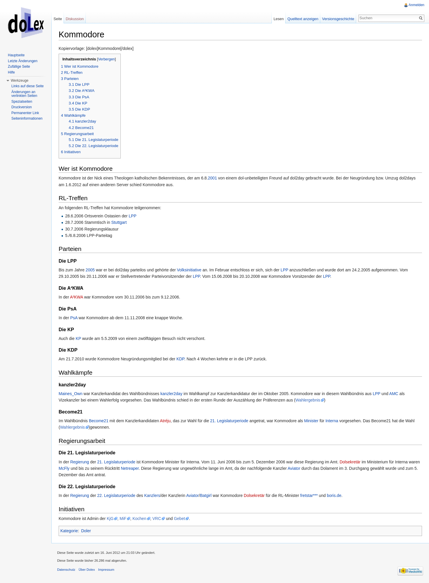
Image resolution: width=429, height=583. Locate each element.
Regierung (79, 462)
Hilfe (11, 72)
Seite (57, 19)
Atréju (165, 420)
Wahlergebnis (307, 400)
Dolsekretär (349, 462)
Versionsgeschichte (338, 19)
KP (78, 338)
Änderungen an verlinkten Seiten (24, 94)
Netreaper (130, 468)
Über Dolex (86, 569)
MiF (123, 518)
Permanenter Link (25, 113)
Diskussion (75, 19)
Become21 (98, 420)
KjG (110, 518)
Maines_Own (71, 393)
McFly (64, 468)
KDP (180, 359)
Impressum (106, 569)
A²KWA (76, 297)
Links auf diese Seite (27, 86)
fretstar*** (309, 495)
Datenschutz (66, 569)
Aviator (294, 468)
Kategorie (69, 530)
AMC (393, 393)
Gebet (179, 518)
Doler (86, 530)
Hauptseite (16, 55)
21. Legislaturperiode (229, 420)
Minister (311, 420)
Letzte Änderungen (22, 61)
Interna (331, 420)
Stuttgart (119, 222)
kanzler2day (171, 393)
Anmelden (416, 5)
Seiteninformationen (27, 118)
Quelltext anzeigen (303, 19)
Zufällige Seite (19, 66)
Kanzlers (152, 495)
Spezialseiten (21, 102)
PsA (74, 317)
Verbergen (106, 59)
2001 (212, 178)
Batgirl (206, 495)
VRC (156, 518)
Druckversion (21, 107)
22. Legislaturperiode (116, 495)
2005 (90, 270)
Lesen (279, 19)
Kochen (139, 518)
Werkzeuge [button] (19, 80)
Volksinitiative (189, 270)
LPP (132, 216)
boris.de (334, 495)
